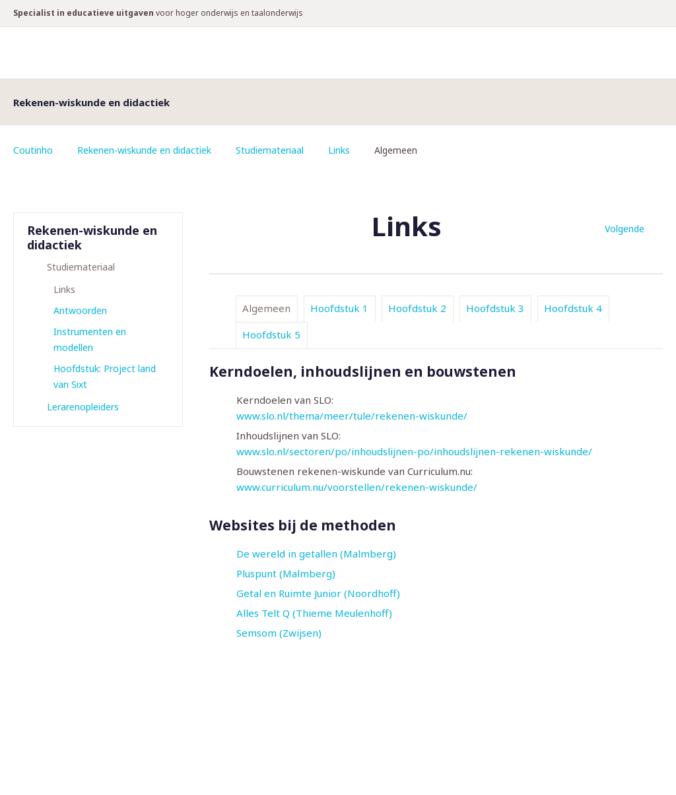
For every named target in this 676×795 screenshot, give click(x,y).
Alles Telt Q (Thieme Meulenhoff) (314, 613)
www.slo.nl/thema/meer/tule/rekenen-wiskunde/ (351, 415)
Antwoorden (80, 310)
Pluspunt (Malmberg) (285, 573)
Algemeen (266, 308)
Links (339, 150)
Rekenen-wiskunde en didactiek (144, 150)
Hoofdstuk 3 (495, 308)
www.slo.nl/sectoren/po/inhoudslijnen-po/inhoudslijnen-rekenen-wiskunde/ (414, 451)
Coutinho (33, 150)
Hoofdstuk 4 (573, 308)
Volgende (624, 228)
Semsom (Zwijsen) (278, 632)
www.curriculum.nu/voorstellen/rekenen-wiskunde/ (356, 486)
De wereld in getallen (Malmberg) (316, 553)
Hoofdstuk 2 (417, 308)
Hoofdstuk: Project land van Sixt (104, 376)
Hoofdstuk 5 (271, 334)
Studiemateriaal (270, 150)
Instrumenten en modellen (89, 339)
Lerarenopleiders (83, 406)
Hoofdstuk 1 (339, 308)
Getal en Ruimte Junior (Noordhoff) (318, 593)
